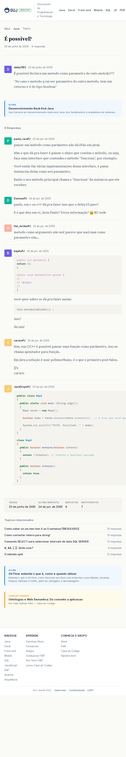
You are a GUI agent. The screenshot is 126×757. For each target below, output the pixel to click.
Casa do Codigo (70, 651)
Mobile (98, 10)
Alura (64, 641)
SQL (108, 10)
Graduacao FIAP (35, 655)
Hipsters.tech (68, 655)
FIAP (63, 646)
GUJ (7, 28)
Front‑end (84, 10)
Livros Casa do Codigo (39, 665)
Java (62, 10)
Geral (71, 10)
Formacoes (32, 646)
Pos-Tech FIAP (34, 660)
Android (8, 674)
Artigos (30, 651)
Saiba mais (60, 690)
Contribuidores (77, 690)
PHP (122, 10)
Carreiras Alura (34, 641)
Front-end (10, 651)
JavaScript (10, 665)
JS (115, 10)
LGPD (90, 690)
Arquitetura (10, 679)
